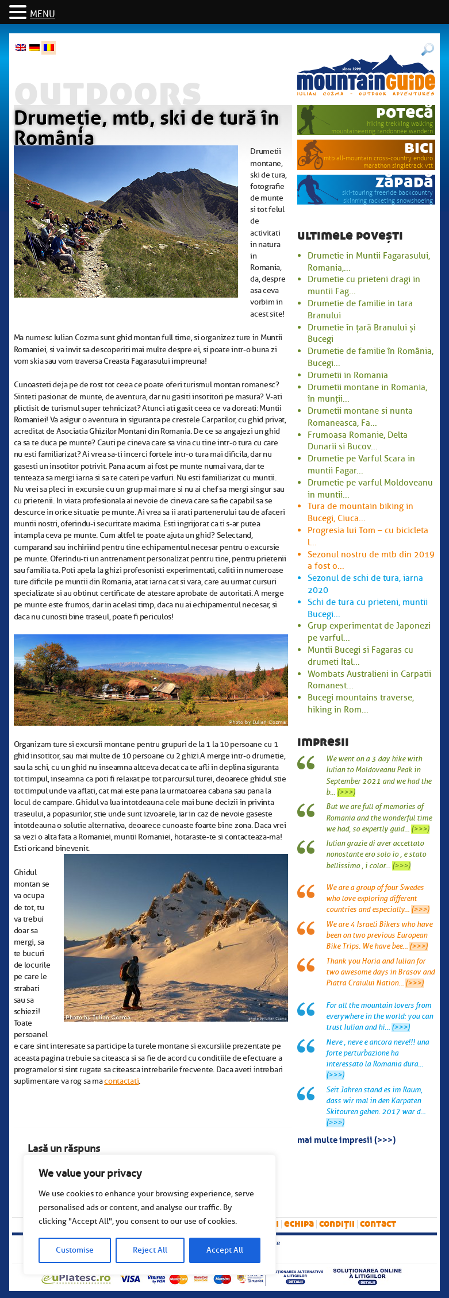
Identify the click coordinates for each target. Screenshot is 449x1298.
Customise (75, 1250)
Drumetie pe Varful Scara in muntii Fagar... (361, 464)
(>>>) (346, 792)
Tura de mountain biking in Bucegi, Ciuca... (360, 512)
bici (418, 147)
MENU (42, 14)
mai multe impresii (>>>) (346, 1139)
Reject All (150, 1250)
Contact (378, 1224)
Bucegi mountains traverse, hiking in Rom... (361, 703)
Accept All (224, 1250)
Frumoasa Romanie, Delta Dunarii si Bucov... (358, 441)
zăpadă (404, 182)
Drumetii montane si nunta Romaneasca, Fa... (360, 417)
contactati (121, 1081)
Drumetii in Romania (348, 375)
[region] (149, 1214)
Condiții (337, 1224)
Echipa (299, 1224)
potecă (404, 112)
